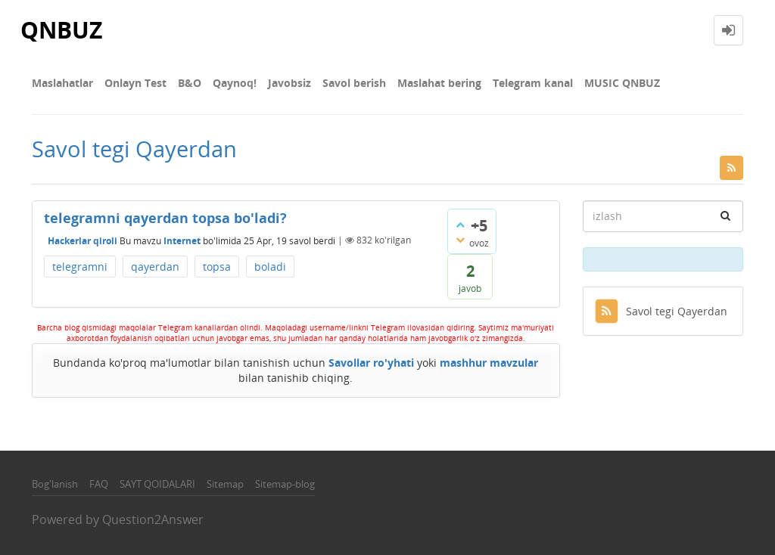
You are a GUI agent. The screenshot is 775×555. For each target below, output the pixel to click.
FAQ (98, 484)
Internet (182, 240)
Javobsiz (289, 83)
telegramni (79, 266)
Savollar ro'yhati (371, 362)
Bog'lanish (55, 484)
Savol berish (354, 83)
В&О (189, 83)
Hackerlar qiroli (82, 240)
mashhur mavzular (489, 362)
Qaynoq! (235, 83)
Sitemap (225, 484)
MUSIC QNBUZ (622, 83)
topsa (217, 266)
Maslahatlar (62, 83)
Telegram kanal (533, 83)
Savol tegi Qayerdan (661, 311)
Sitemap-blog (285, 484)
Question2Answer (153, 519)
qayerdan (155, 266)
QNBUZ (61, 29)
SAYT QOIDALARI (157, 484)
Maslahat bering (439, 83)
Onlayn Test (135, 83)
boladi (270, 266)
